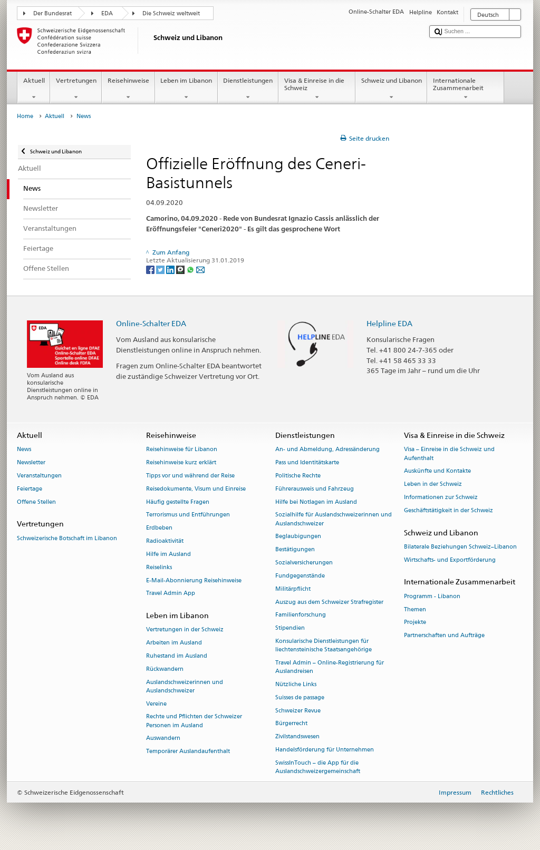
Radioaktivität (165, 541)
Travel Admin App (170, 593)
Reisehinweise (128, 89)
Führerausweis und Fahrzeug (314, 488)
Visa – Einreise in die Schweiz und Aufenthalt (449, 454)
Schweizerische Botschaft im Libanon (67, 538)
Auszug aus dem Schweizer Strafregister (329, 602)
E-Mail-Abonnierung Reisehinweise (194, 580)
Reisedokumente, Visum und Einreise (196, 488)
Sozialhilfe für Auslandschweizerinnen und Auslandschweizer (333, 519)
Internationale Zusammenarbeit (466, 89)
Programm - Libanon (432, 596)
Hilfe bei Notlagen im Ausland (316, 502)
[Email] (200, 269)
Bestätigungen (295, 549)
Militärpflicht (293, 588)
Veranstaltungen (39, 475)
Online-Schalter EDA (151, 323)
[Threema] (181, 269)
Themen (415, 609)
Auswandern (163, 738)
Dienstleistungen (248, 89)
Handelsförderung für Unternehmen (324, 749)
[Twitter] (161, 269)
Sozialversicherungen (304, 562)
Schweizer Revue (298, 710)
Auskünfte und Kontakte (437, 471)
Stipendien (290, 628)
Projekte (415, 622)
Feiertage (29, 488)
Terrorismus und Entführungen (188, 515)
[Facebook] (151, 269)
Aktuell (34, 89)
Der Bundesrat (52, 13)
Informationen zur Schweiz (441, 497)
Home (25, 116)
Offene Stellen (36, 502)
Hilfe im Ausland (168, 554)
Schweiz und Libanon (391, 89)
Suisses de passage (299, 697)
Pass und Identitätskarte (307, 463)
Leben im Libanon (186, 89)
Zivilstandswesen (297, 737)
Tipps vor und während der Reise (190, 475)
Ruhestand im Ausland (176, 655)
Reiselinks (159, 567)
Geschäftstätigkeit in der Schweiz (448, 510)
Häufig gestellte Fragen (177, 502)
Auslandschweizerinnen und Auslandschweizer (184, 686)
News (24, 449)
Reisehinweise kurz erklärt (181, 463)
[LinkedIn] (171, 269)
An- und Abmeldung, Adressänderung (327, 449)
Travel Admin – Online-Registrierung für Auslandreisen (329, 667)
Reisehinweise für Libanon (181, 449)
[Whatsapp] (191, 269)
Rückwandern (165, 669)
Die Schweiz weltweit (171, 13)
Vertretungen (76, 89)
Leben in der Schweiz (433, 484)
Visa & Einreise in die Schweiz (317, 89)
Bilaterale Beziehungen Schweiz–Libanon (460, 546)
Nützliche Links (295, 684)
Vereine (156, 703)
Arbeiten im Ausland (174, 643)
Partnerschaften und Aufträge (444, 635)
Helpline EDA (389, 323)
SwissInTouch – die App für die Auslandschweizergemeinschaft (317, 767)
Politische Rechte (298, 475)
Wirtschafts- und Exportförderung (450, 559)
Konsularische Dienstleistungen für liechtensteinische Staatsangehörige (323, 645)
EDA (107, 13)
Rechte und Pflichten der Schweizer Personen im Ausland (194, 721)
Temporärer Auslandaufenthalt (188, 751)
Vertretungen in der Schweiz (185, 630)
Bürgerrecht (291, 723)
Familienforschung (300, 615)
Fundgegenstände (300, 575)
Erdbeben (159, 528)
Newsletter (31, 463)
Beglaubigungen (298, 536)
